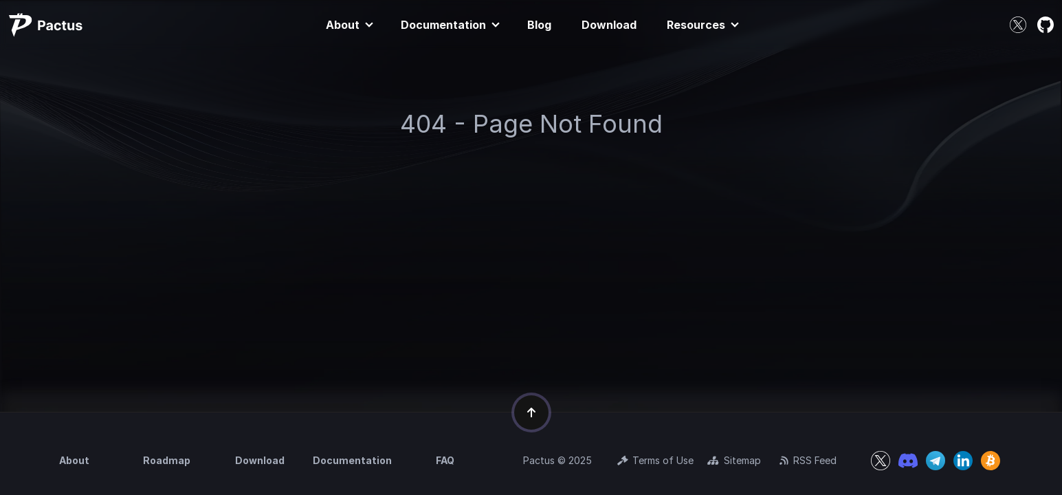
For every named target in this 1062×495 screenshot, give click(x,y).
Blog (539, 25)
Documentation (443, 25)
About (342, 25)
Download (609, 25)
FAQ (445, 460)
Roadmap (166, 460)
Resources (696, 25)
